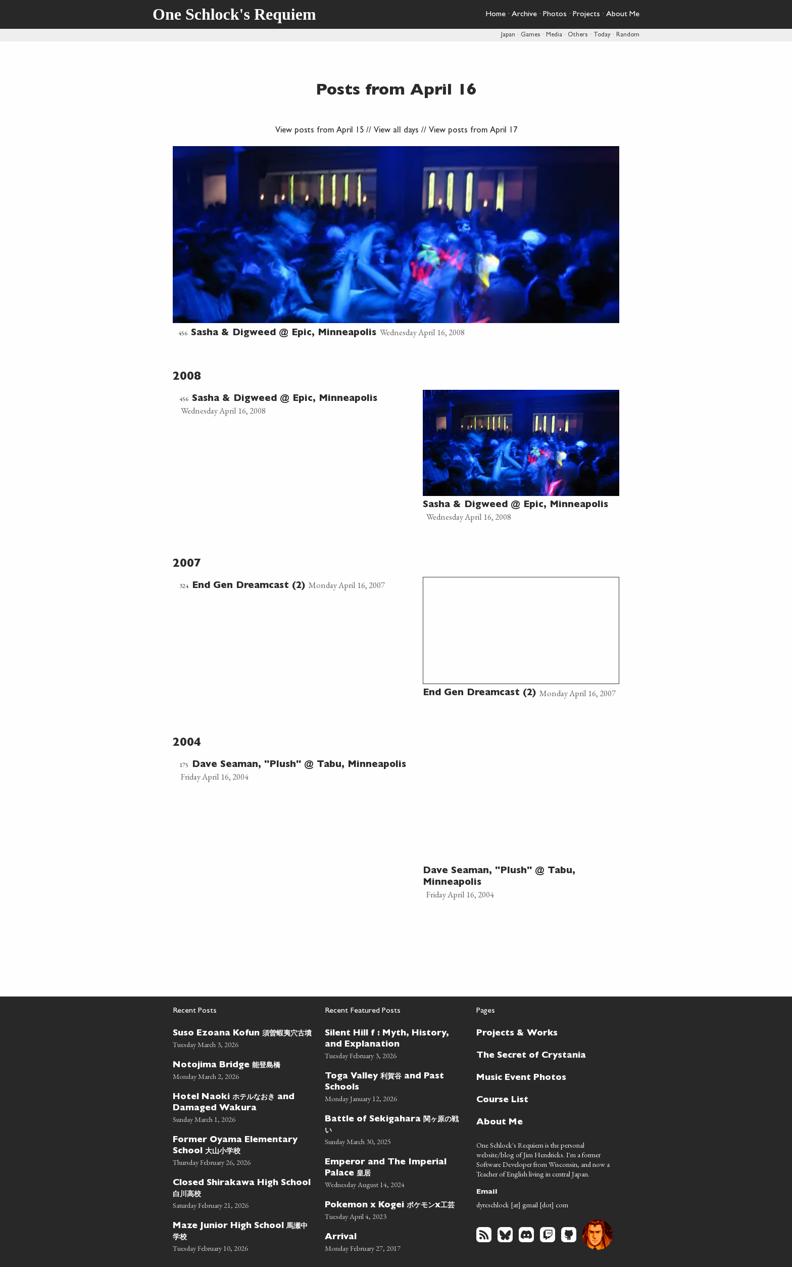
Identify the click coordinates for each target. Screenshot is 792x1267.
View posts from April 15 (319, 131)
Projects (586, 15)
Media (554, 35)
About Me (622, 15)
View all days (396, 131)
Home (495, 15)
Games (530, 35)
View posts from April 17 (473, 131)
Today (602, 35)
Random (627, 35)
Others (578, 35)
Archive (524, 15)
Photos (555, 15)
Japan (508, 35)
